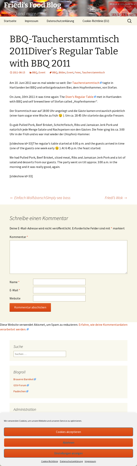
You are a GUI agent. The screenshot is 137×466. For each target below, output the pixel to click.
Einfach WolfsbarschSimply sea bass (40, 197)
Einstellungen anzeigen (68, 453)
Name (15, 282)
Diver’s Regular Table (79, 97)
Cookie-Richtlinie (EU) (96, 21)
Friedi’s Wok (116, 197)
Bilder (62, 72)
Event (42, 72)
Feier (78, 72)
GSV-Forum (19, 385)
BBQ (34, 72)
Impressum (90, 461)
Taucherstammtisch (93, 72)
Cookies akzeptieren (68, 432)
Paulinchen (19, 391)
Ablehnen (68, 442)
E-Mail (15, 290)
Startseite (10, 21)
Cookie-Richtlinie (49, 461)
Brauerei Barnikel (23, 379)
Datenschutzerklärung (71, 461)
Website (15, 298)
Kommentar (19, 237)
